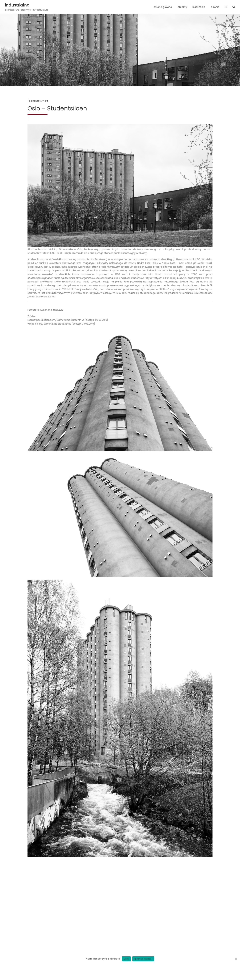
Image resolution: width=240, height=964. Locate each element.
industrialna (17, 5)
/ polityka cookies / (143, 959)
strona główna (163, 7)
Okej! (126, 959)
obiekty (182, 7)
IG (226, 7)
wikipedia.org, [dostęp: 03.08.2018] (61, 323)
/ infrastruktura (38, 101)
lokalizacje (198, 7)
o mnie (215, 7)
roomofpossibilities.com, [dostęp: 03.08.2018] (68, 320)
